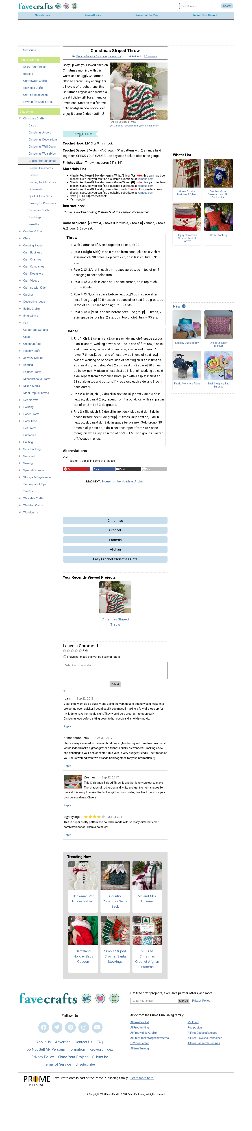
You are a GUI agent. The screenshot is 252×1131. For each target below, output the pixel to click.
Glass (27, 340)
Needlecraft (30, 403)
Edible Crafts (31, 311)
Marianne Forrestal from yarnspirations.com (98, 59)
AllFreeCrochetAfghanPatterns (149, 1041)
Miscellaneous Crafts (36, 382)
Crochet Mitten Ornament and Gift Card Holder (218, 197)
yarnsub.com (145, 182)
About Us (43, 1045)
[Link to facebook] (43, 1030)
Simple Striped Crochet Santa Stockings (115, 959)
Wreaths (34, 227)
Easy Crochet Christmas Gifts (115, 562)
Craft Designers (33, 276)
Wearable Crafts (33, 501)
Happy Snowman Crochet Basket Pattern (187, 241)
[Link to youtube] (97, 1030)
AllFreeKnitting (139, 1030)
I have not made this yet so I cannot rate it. (93, 660)
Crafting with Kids (34, 290)
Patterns (115, 543)
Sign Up (183, 1004)
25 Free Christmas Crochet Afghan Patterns (147, 962)
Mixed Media (31, 389)
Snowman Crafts (39, 213)
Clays (26, 241)
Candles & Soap (33, 234)
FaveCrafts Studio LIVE (38, 105)
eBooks (28, 77)
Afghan (115, 552)
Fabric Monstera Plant (187, 386)
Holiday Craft (31, 354)
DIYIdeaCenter (139, 1046)
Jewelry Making (33, 361)
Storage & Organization (37, 480)
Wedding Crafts (33, 508)
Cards (32, 128)
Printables (29, 438)
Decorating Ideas (34, 304)
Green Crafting (32, 347)
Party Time (30, 424)
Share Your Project (34, 70)
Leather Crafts (32, 375)
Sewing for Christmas (42, 206)
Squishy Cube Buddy (187, 346)
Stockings (35, 220)
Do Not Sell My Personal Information (55, 1052)
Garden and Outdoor (35, 333)
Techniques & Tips (35, 487)
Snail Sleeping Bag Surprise (218, 388)
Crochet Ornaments (41, 171)
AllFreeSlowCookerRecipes (205, 1041)
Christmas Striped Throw (115, 625)
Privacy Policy (42, 1060)
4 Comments (150, 59)
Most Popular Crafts (36, 396)
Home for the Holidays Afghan (123, 484)
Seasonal (29, 459)
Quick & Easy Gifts (40, 199)
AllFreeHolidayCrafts (143, 1036)
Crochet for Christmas (42, 164)
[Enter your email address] (154, 1004)
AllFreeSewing (139, 1051)
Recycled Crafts (33, 91)
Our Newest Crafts (35, 84)
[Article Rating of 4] (135, 59)
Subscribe (29, 53)
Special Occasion (34, 473)
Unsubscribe (85, 1067)
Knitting (28, 368)
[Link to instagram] (83, 1030)
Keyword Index (101, 1052)
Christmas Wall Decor (42, 149)
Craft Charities (32, 262)
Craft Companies (33, 269)
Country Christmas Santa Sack (115, 904)
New (179, 309)
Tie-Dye (28, 494)
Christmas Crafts (34, 121)
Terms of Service (57, 1067)
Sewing (28, 466)
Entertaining (30, 318)
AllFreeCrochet (139, 1025)
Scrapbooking (32, 452)
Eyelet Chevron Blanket (218, 348)
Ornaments (35, 192)
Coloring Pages (33, 248)
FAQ (100, 1045)
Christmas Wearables (42, 156)
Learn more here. (142, 1081)
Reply (67, 729)
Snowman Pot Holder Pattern (83, 901)
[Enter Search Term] (196, 7)
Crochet (28, 297)
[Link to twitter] (57, 1030)
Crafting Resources (35, 98)
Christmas (115, 524)
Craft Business (32, 255)
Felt (25, 326)
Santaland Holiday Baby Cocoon (83, 959)
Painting (28, 410)
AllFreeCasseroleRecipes (204, 1046)
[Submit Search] (227, 7)
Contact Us (83, 1045)
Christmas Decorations (43, 142)
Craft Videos (31, 283)
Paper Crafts (31, 417)
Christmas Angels (40, 135)
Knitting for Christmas (42, 185)
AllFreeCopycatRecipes (202, 1036)
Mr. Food (193, 1025)
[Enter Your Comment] (115, 673)
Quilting (28, 445)
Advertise (62, 1045)
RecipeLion (195, 1030)
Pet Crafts (29, 431)
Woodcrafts (30, 515)
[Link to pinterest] (70, 1030)
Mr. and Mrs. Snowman (147, 901)
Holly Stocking (218, 238)
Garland (33, 178)
